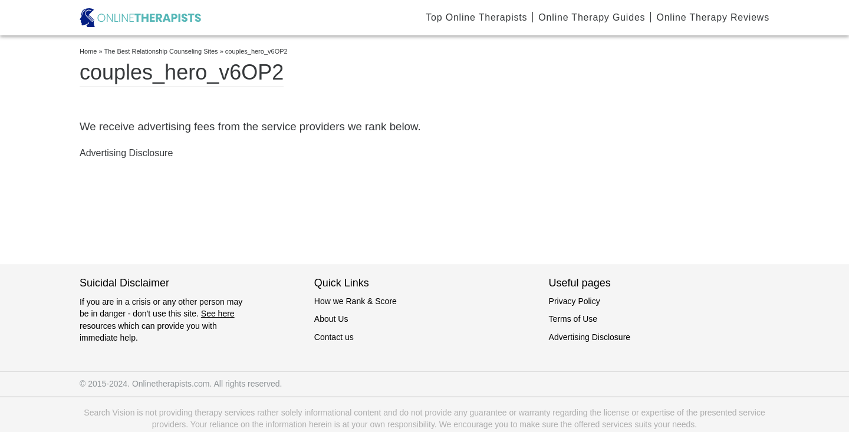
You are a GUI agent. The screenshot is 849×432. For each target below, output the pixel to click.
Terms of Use (573, 319)
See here (218, 313)
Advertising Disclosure (590, 337)
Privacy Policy (574, 301)
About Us (331, 319)
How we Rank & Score (355, 301)
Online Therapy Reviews (712, 17)
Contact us (334, 337)
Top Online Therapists (476, 17)
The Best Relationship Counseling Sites (161, 51)
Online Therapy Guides (591, 17)
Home (88, 51)
